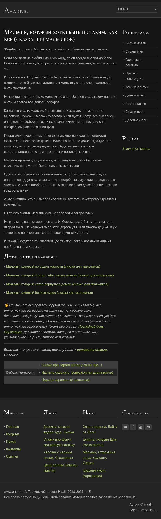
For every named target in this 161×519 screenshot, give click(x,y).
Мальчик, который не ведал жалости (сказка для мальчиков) (53, 266)
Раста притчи (135, 103)
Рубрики (12, 434)
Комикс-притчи (136, 87)
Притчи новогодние (134, 76)
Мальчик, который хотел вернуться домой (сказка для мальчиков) (57, 284)
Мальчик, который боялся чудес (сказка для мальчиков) (49, 292)
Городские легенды (133, 62)
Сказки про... (135, 112)
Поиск (10, 441)
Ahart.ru (17, 10)
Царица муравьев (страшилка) (65, 380)
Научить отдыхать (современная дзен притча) (77, 372)
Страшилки (134, 51)
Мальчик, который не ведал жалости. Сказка (99, 457)
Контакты (13, 449)
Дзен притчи (135, 95)
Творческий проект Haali (47, 491)
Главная (12, 426)
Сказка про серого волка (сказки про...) (72, 365)
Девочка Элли (136, 120)
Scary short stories (136, 148)
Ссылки (12, 456)
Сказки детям (135, 43)
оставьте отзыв (92, 350)
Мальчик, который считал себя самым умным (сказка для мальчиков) (60, 275)
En (90, 491)
